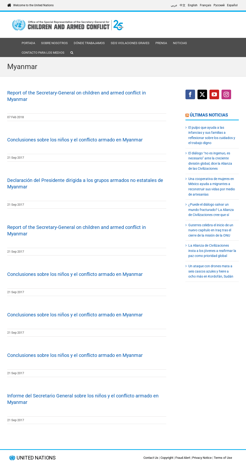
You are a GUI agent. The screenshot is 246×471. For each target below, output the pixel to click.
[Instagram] (226, 94)
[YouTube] (214, 94)
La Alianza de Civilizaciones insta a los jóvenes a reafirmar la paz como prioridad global (212, 251)
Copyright (166, 457)
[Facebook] (190, 94)
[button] (71, 52)
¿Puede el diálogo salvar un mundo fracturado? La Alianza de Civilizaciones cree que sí (211, 210)
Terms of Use (223, 457)
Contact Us (150, 457)
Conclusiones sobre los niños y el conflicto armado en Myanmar (75, 140)
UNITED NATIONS (36, 457)
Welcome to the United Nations (33, 5)
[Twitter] (202, 94)
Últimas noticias (209, 114)
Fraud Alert (182, 457)
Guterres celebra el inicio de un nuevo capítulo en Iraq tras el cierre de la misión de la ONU (210, 230)
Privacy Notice (202, 457)
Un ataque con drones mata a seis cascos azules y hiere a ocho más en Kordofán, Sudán (210, 271)
